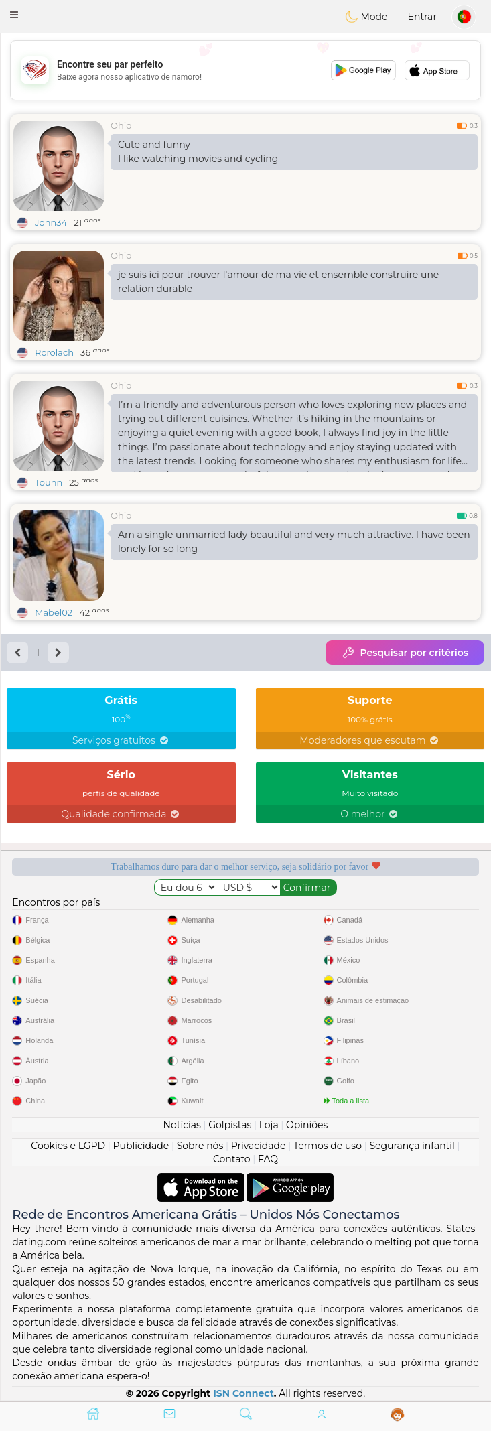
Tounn (48, 482)
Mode (366, 16)
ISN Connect (243, 1393)
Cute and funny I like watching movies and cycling (198, 152)
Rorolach (54, 352)
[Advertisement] (245, 70)
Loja (269, 1125)
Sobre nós (200, 1146)
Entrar (422, 17)
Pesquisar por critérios (405, 652)
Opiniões (307, 1125)
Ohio (121, 125)
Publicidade (141, 1146)
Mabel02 (53, 612)
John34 (51, 222)
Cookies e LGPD (68, 1146)
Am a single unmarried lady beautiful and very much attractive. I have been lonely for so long (294, 542)
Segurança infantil (411, 1146)
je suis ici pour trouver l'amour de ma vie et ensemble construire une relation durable (278, 282)
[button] (14, 14)
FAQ (268, 1159)
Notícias (182, 1125)
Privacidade (258, 1146)
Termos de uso (327, 1146)
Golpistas (229, 1125)
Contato (232, 1159)
